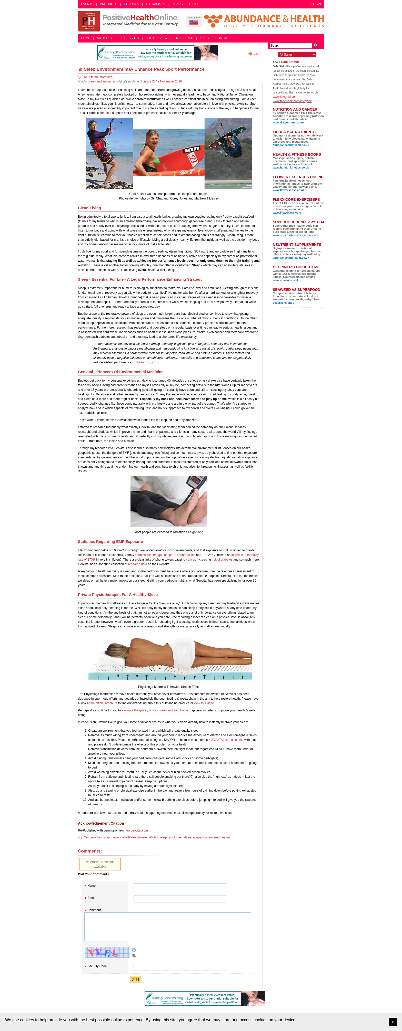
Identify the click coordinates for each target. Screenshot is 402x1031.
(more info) (97, 77)
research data (137, 564)
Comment (94, 910)
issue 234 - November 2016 (163, 81)
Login (316, 4)
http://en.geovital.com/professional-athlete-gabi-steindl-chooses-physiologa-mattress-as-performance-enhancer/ (154, 837)
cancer (190, 559)
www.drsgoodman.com (288, 122)
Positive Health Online (129, 21)
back (257, 53)
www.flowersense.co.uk (289, 190)
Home (85, 38)
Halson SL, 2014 (147, 362)
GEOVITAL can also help (226, 740)
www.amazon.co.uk (286, 280)
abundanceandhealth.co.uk (291, 144)
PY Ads (177, 4)
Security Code (97, 966)
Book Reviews (157, 38)
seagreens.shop (283, 302)
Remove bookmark (80, 69)
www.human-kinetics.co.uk (291, 167)
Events (87, 4)
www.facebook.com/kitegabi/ (292, 101)
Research (184, 38)
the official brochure (104, 703)
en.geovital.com (137, 830)
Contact (222, 38)
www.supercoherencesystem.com (295, 235)
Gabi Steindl (290, 62)
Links (204, 38)
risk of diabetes (222, 559)
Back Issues (128, 38)
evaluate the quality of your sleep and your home (155, 710)
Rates (194, 4)
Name (91, 885)
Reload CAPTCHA (134, 949)
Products (108, 4)
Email (91, 898)
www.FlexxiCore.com (287, 212)
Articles (104, 38)
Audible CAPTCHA (134, 955)
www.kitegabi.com (285, 97)
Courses (131, 4)
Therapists (155, 4)
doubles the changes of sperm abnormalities (165, 555)
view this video (204, 703)
